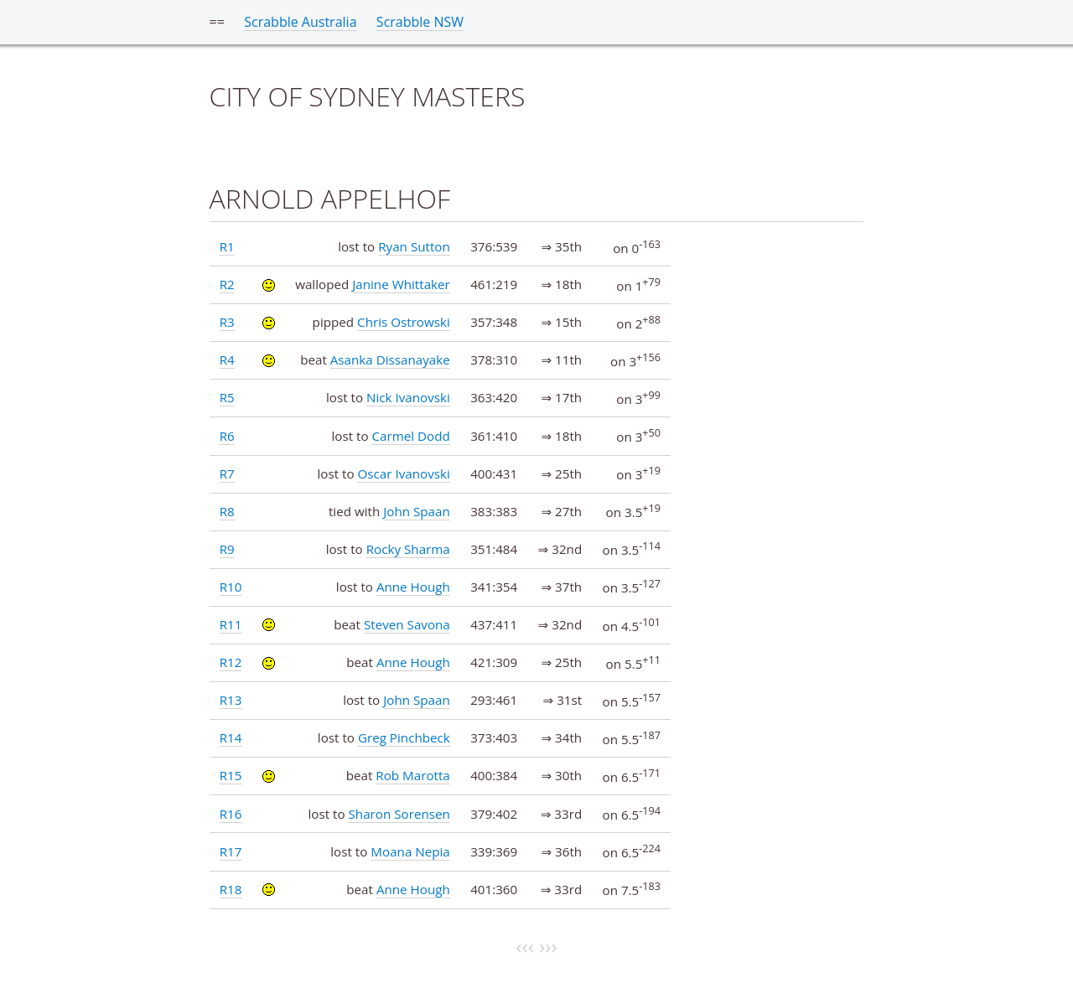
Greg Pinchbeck (404, 737)
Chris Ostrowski (403, 321)
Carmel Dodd (410, 435)
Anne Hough (413, 586)
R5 (227, 397)
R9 (227, 549)
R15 (231, 775)
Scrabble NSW (420, 22)
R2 (227, 284)
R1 (227, 246)
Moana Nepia (410, 851)
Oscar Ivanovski (404, 473)
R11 (231, 624)
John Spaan (416, 511)
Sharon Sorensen (399, 813)
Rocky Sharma (408, 549)
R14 (231, 737)
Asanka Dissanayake (390, 359)
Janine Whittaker (401, 284)
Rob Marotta (412, 775)
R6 (227, 435)
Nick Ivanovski (408, 397)
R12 (231, 662)
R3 (227, 321)
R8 (227, 511)
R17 (231, 851)
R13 (231, 699)
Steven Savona (407, 624)
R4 (227, 359)
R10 (231, 586)
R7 (227, 473)
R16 (231, 813)
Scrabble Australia (300, 22)
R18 (231, 889)
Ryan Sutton (414, 246)
